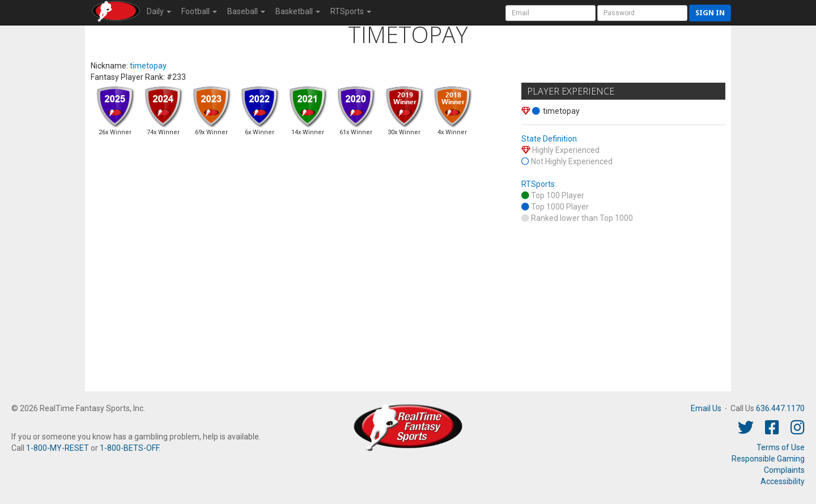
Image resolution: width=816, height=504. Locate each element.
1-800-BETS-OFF (129, 447)
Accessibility (782, 481)
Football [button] (199, 11)
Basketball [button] (297, 11)
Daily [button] (159, 11)
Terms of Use (780, 447)
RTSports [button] (350, 11)
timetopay (148, 65)
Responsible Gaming (768, 458)
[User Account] (550, 13)
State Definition (549, 138)
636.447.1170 (780, 408)
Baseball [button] (246, 11)
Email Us (706, 408)
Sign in (710, 12)
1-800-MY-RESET (57, 447)
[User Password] (642, 13)
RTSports (538, 184)
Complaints (784, 470)
